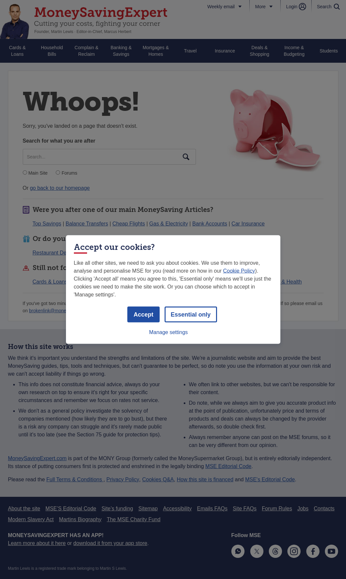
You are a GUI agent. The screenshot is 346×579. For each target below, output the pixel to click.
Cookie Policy (239, 271)
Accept (143, 314)
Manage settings (168, 332)
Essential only (191, 314)
